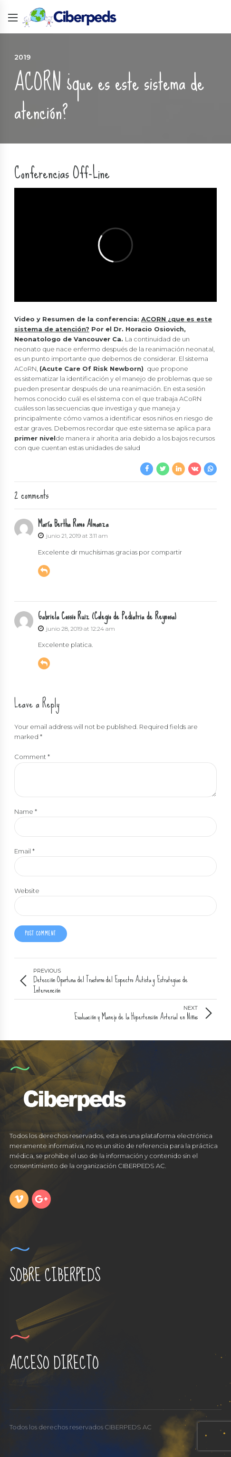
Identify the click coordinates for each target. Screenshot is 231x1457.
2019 (22, 57)
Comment (32, 756)
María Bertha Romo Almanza (73, 523)
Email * (24, 851)
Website (26, 890)
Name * (25, 811)
